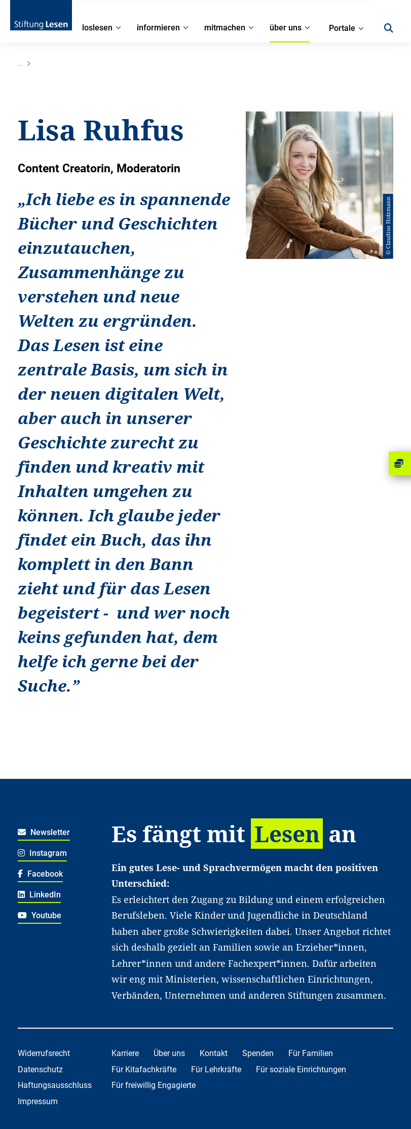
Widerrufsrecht (44, 1053)
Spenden (258, 1053)
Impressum (38, 1101)
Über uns (169, 1053)
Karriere (125, 1053)
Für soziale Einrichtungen (301, 1069)
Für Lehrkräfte (216, 1069)
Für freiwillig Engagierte (153, 1085)
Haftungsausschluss (55, 1085)
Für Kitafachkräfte (143, 1069)
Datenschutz (40, 1069)
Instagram (42, 853)
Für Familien (310, 1053)
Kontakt (214, 1053)
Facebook (40, 874)
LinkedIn (39, 894)
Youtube (39, 915)
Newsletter (44, 832)
